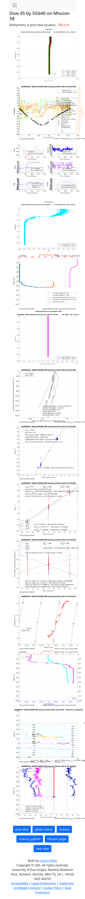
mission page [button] (56, 839)
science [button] (64, 829)
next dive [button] (42, 849)
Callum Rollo (48, 861)
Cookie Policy (52, 888)
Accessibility (20, 883)
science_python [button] (30, 839)
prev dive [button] (21, 829)
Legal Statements (44, 883)
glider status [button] (44, 829)
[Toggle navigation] (14, 5)
